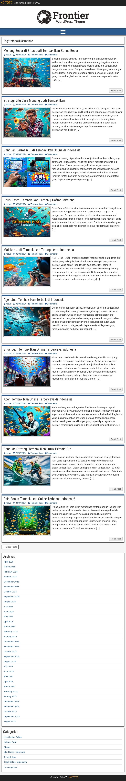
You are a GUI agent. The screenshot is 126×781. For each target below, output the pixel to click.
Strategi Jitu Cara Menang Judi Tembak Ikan (34, 100)
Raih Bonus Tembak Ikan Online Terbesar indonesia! (39, 499)
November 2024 (11, 646)
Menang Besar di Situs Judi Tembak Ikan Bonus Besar (40, 51)
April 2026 (8, 562)
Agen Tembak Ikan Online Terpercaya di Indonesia (37, 399)
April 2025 (8, 621)
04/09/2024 (21, 154)
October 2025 (10, 591)
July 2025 (8, 606)
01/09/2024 (21, 304)
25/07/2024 (21, 453)
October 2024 (10, 651)
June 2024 (9, 671)
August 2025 (10, 601)
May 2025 (8, 616)
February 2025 (11, 631)
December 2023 (11, 701)
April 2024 (8, 681)
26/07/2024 (21, 403)
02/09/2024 (21, 254)
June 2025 (9, 611)
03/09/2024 (21, 204)
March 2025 (9, 626)
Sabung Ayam (10, 742)
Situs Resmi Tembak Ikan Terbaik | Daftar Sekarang (38, 200)
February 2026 (11, 572)
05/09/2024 (21, 104)
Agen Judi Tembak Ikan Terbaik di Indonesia (33, 300)
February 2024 (11, 691)
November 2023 (11, 706)
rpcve (8, 54)
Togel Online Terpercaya (15, 762)
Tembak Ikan (37, 54)
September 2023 (12, 716)
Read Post (116, 90)
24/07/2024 (21, 503)
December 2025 (11, 582)
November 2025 (11, 586)
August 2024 (10, 661)
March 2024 (9, 686)
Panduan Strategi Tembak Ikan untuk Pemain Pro (37, 449)
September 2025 (12, 596)
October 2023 (10, 711)
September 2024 (12, 656)
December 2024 (11, 641)
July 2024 (8, 666)
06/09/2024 (21, 54)
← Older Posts (10, 547)
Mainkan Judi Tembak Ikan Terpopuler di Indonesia (38, 250)
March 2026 (9, 566)
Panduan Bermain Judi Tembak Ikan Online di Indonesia (41, 150)
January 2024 (10, 696)
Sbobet (7, 747)
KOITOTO (6, 3)
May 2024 (8, 676)
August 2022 (10, 721)
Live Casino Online (13, 737)
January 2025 (10, 636)
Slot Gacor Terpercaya (14, 752)
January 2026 (10, 576)
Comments (52, 54)
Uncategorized (11, 767)
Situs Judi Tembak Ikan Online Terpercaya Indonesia (39, 349)
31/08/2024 (21, 353)
